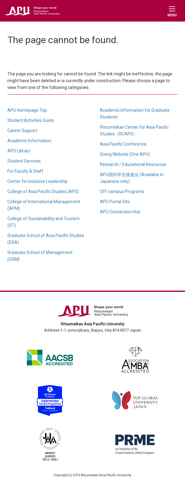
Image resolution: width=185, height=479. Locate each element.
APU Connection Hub (120, 211)
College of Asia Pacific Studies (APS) (43, 191)
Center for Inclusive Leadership (37, 181)
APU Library (18, 150)
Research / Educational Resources (133, 164)
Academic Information (29, 140)
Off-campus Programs (122, 191)
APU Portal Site (115, 201)
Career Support (22, 130)
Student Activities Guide (30, 120)
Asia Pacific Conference (123, 144)
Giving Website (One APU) (125, 154)
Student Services (24, 161)
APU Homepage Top (27, 110)
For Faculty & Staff (25, 171)
